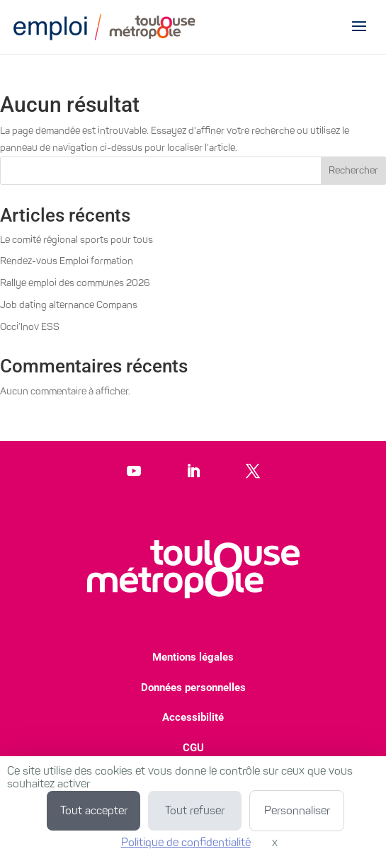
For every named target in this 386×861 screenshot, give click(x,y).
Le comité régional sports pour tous (76, 240)
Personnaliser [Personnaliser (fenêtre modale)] (297, 810)
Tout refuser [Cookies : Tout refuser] (195, 810)
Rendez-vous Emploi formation (66, 261)
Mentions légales (193, 657)
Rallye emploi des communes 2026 (75, 283)
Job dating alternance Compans (68, 305)
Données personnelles (193, 687)
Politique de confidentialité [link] (186, 842)
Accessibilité (193, 717)
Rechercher (353, 170)
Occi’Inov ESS (29, 327)
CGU (193, 747)
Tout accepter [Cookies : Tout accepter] (93, 810)
